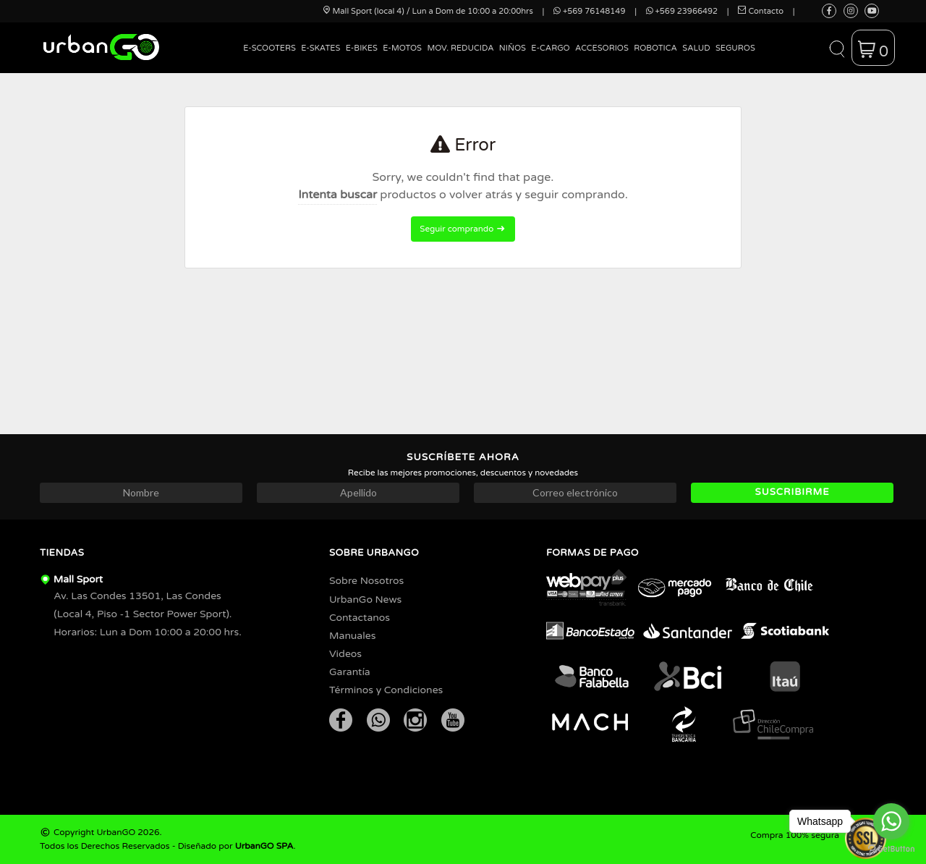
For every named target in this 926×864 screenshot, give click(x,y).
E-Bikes (362, 48)
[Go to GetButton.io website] (891, 849)
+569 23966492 (682, 11)
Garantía (349, 672)
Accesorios (602, 48)
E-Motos (402, 48)
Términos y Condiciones (386, 690)
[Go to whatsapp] (891, 821)
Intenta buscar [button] (337, 194)
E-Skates (320, 48)
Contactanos (359, 617)
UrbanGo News (365, 599)
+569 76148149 (589, 11)
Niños (512, 48)
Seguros (735, 48)
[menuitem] (269, 59)
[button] (837, 48)
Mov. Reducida (460, 48)
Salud (696, 48)
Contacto (760, 11)
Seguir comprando (463, 229)
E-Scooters (269, 48)
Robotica (655, 48)
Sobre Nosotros (366, 581)
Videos (345, 654)
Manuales (352, 636)
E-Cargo (550, 48)
